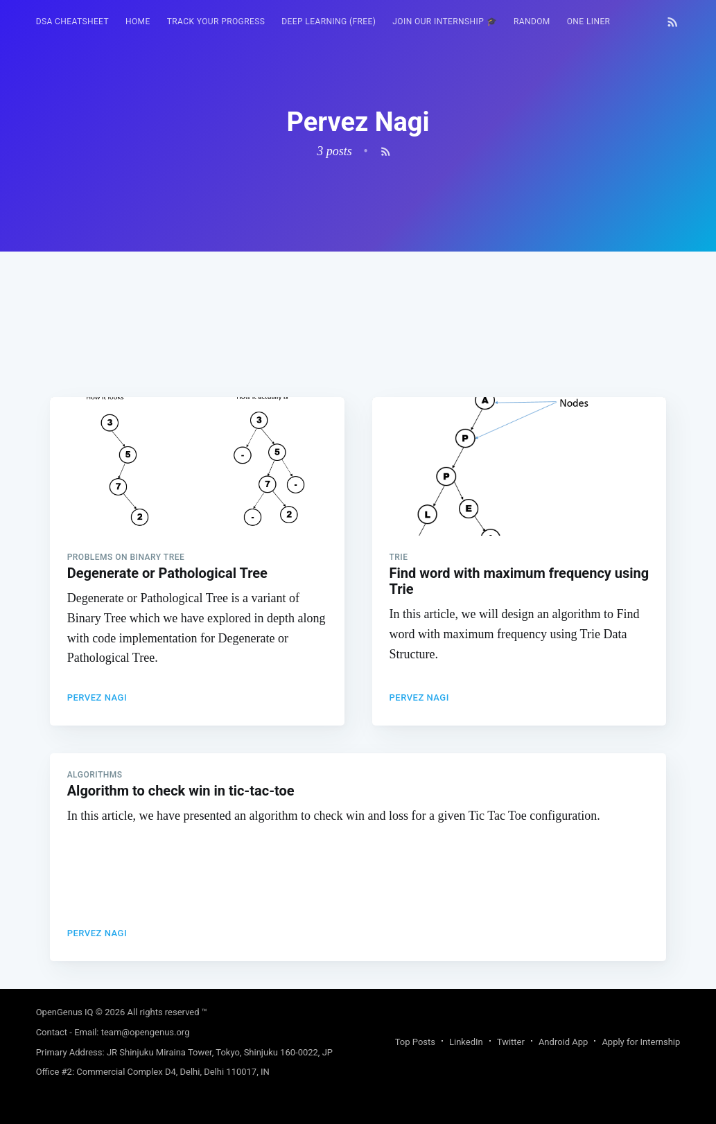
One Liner (589, 21)
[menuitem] (72, 21)
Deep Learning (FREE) (328, 21)
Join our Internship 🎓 (444, 21)
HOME (137, 21)
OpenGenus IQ (65, 1012)
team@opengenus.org (145, 1032)
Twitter (511, 1042)
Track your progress (216, 21)
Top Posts (415, 1042)
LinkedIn (466, 1042)
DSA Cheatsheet (72, 21)
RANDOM (532, 21)
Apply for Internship (641, 1042)
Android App (563, 1042)
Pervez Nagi (97, 697)
